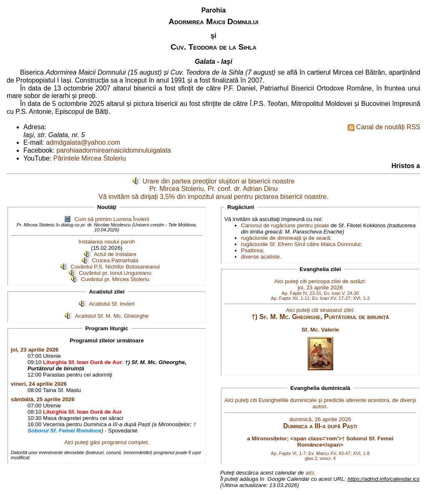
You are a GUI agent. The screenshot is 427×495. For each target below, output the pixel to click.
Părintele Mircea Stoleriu (89, 158)
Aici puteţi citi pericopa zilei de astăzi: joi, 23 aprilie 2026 (320, 289)
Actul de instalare (115, 254)
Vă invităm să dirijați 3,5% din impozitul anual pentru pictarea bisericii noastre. (213, 196)
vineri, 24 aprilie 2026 (39, 384)
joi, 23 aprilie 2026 (34, 350)
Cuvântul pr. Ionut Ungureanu (115, 273)
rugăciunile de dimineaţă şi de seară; (286, 238)
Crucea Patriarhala (115, 260)
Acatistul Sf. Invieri (112, 304)
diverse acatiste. (261, 257)
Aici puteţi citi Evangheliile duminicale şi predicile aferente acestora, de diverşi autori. (320, 428)
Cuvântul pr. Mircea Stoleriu (115, 279)
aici (309, 473)
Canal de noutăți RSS (384, 127)
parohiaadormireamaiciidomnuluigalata (113, 150)
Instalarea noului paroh (106, 242)
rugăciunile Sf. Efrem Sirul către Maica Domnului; (301, 244)
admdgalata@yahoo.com (83, 142)
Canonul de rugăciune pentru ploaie (285, 225)
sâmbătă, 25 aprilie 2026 (43, 399)
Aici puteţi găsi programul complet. (106, 442)
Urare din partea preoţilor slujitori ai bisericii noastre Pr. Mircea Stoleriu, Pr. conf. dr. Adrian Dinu (219, 185)
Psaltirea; (252, 250)
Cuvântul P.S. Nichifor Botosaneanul (115, 267)
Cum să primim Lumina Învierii (111, 219)
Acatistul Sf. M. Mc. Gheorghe (111, 316)
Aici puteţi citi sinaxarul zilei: (320, 319)
